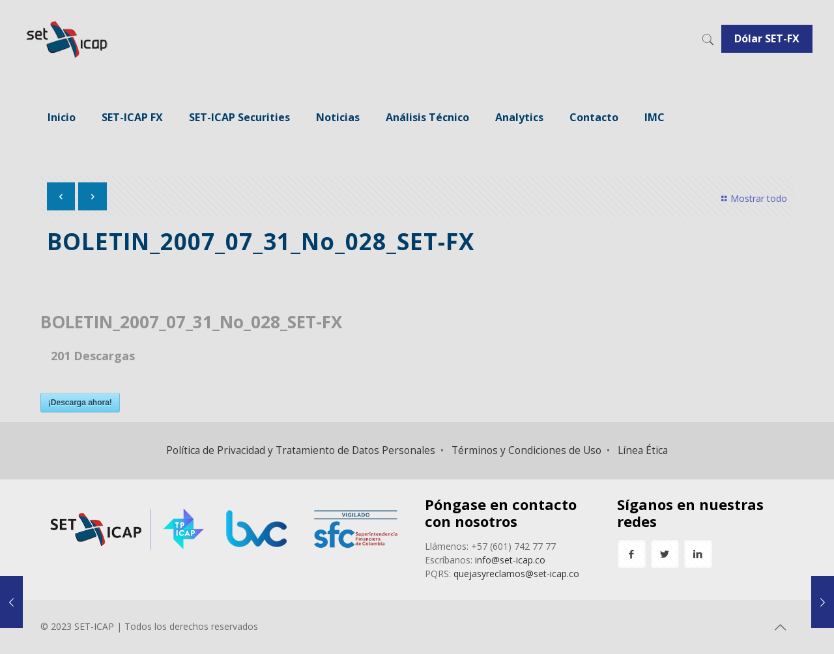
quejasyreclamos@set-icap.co (516, 573)
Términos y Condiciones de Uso (526, 450)
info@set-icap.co (510, 560)
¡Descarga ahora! (80, 402)
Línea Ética (643, 450)
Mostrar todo (753, 198)
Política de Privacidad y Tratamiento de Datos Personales (300, 450)
